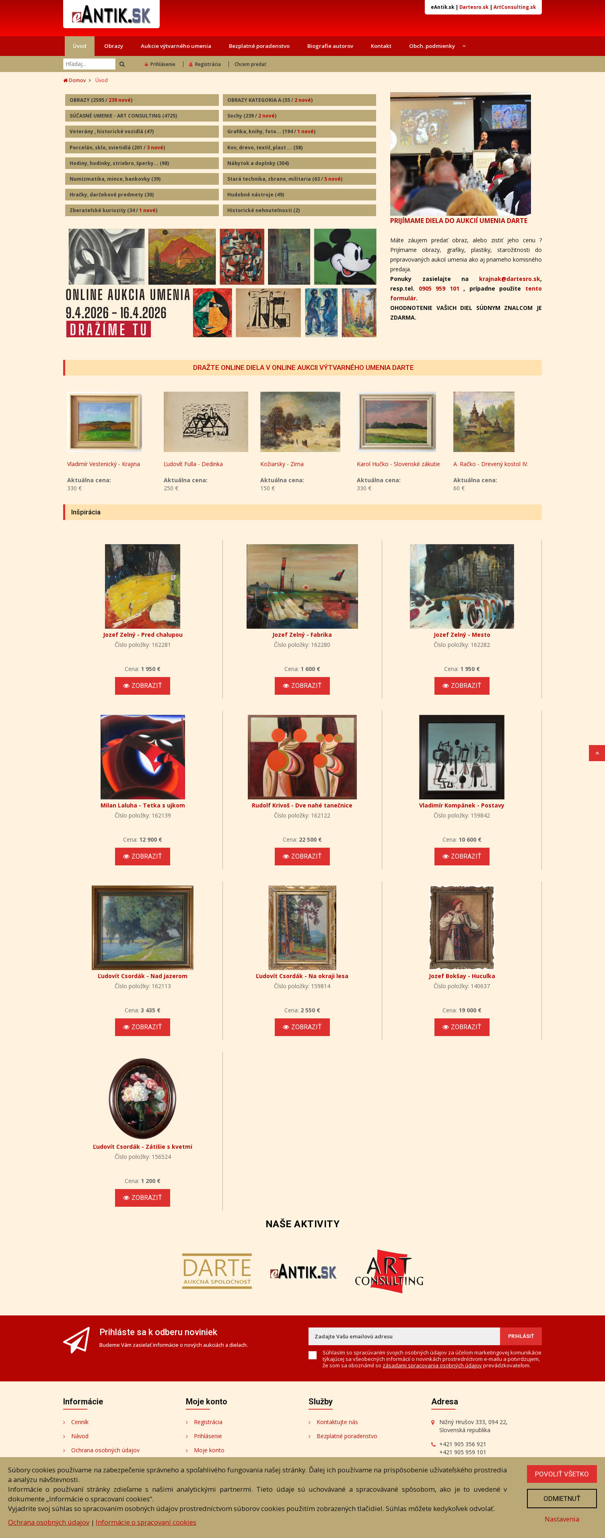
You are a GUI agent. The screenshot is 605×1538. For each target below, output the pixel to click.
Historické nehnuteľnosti (263, 210)
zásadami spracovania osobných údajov (432, 1365)
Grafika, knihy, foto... (271, 131)
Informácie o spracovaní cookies (146, 1522)
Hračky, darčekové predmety (112, 194)
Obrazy (113, 46)
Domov (74, 80)
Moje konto (209, 1450)
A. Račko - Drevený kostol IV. (490, 464)
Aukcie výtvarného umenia (176, 46)
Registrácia (205, 64)
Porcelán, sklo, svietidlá (117, 147)
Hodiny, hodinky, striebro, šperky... (119, 163)
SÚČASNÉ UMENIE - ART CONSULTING (123, 115)
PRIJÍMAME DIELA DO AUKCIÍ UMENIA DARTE (458, 220)
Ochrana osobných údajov (105, 1450)
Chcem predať (250, 64)
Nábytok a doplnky (258, 163)
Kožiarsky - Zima (282, 464)
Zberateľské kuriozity (113, 210)
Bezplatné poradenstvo (259, 46)
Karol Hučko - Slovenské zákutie (398, 464)
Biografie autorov (330, 46)
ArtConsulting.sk (515, 7)
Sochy (251, 115)
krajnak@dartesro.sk (509, 279)
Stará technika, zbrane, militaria (284, 178)
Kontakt (381, 46)
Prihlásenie (160, 64)
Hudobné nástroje (255, 194)
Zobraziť (142, 686)
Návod (79, 1436)
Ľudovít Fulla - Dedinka (193, 464)
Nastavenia (562, 1519)
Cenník (79, 1422)
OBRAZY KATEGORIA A (270, 100)
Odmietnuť (561, 1499)
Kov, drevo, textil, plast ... (264, 147)
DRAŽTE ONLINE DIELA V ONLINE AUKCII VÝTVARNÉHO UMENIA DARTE (303, 367)
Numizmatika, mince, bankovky (115, 178)
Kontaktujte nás (337, 1422)
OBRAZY (101, 100)
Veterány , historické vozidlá (112, 131)
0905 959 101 (439, 288)
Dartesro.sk (473, 7)
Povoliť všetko (562, 1474)
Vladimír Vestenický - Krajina (103, 464)
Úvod (79, 46)
